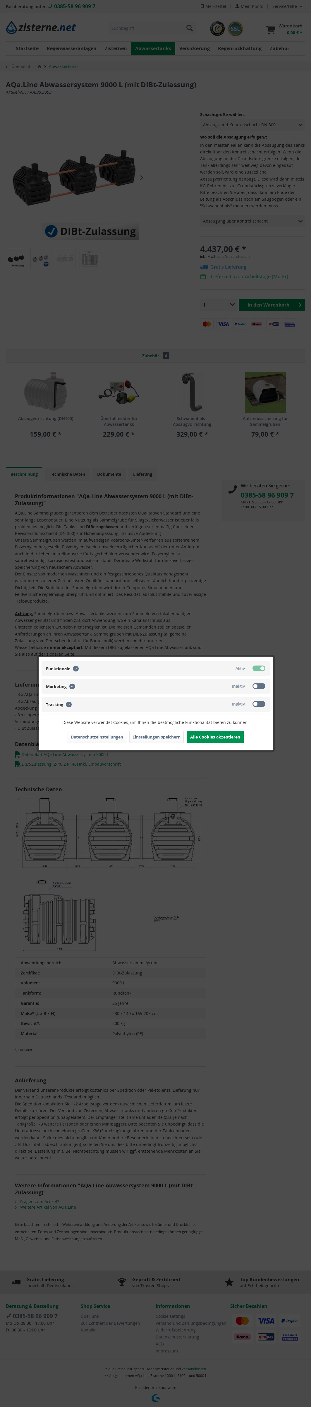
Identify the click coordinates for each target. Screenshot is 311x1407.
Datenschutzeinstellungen (97, 737)
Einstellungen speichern (157, 737)
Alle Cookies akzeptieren (215, 737)
